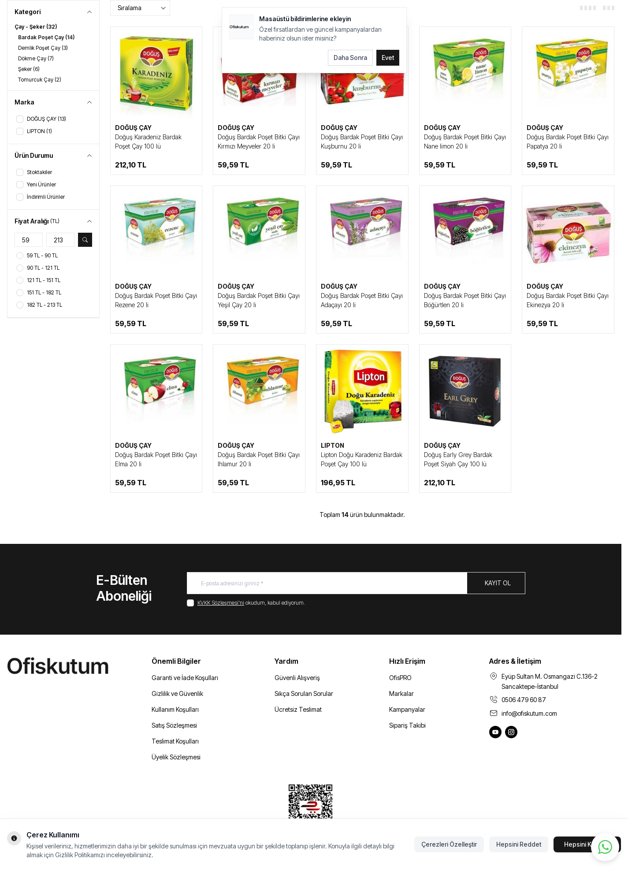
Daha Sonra (350, 57)
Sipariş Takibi (407, 725)
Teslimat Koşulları (175, 741)
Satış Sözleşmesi (174, 725)
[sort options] (140, 8)
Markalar (401, 693)
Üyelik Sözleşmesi (176, 757)
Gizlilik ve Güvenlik (177, 693)
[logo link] (70, 666)
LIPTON (332, 445)
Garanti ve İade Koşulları (185, 677)
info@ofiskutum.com (529, 713)
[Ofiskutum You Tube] (495, 732)
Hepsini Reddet (518, 844)
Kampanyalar (407, 709)
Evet (388, 57)
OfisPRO (400, 677)
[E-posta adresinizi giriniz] (356, 583)
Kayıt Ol (498, 583)
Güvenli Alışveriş (297, 677)
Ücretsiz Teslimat (298, 709)
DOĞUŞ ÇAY (133, 127)
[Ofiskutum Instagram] (511, 732)
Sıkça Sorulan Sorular (304, 693)
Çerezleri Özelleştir (449, 844)
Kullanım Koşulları (175, 709)
